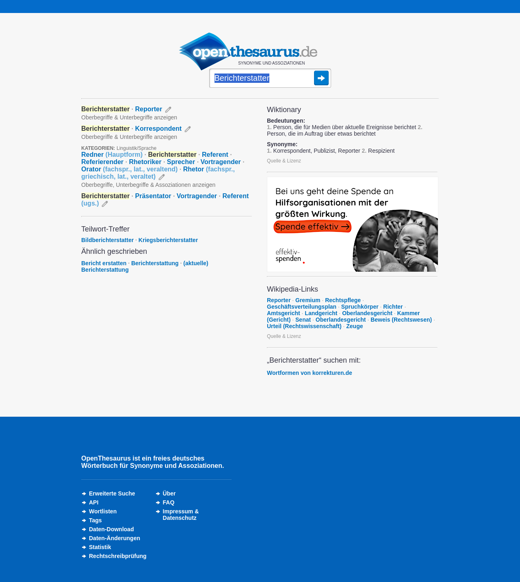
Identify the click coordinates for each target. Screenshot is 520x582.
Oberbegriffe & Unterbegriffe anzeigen (129, 117)
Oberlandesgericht (367, 313)
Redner (112, 154)
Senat (303, 319)
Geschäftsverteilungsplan (301, 306)
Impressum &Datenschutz (181, 514)
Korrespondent (158, 128)
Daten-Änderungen (114, 538)
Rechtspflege (343, 300)
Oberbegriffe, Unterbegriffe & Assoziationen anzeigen (148, 185)
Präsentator (153, 196)
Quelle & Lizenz (284, 161)
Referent (215, 154)
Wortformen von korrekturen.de (309, 373)
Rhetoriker (145, 161)
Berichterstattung (155, 263)
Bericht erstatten (103, 263)
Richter (393, 306)
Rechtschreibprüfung (118, 556)
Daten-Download (111, 529)
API (93, 502)
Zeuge (354, 326)
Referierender (102, 161)
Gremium (307, 300)
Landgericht (321, 313)
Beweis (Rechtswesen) (401, 319)
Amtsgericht (283, 313)
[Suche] (270, 79)
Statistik (100, 547)
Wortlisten (103, 511)
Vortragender (221, 161)
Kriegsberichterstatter (168, 240)
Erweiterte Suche (112, 493)
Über (169, 493)
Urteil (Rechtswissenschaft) (304, 326)
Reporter (148, 109)
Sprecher (181, 161)
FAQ (169, 502)
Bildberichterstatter (107, 240)
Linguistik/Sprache (136, 148)
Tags (95, 520)
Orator (129, 169)
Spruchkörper (360, 306)
